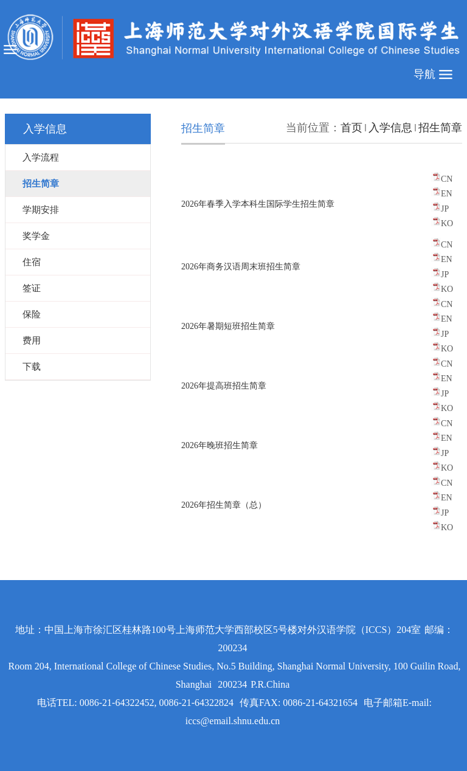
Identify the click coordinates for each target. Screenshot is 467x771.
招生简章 (440, 128)
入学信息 (390, 128)
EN (446, 193)
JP (445, 208)
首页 (351, 128)
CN (446, 179)
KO (447, 223)
